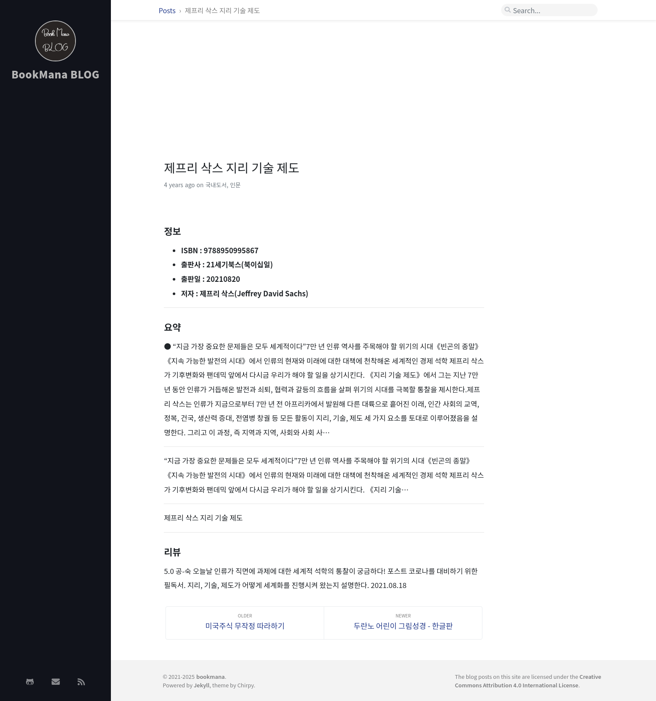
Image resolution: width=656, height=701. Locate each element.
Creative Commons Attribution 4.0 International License (528, 680)
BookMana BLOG (56, 74)
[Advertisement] (55, 223)
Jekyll (201, 685)
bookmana (210, 676)
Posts (168, 10)
